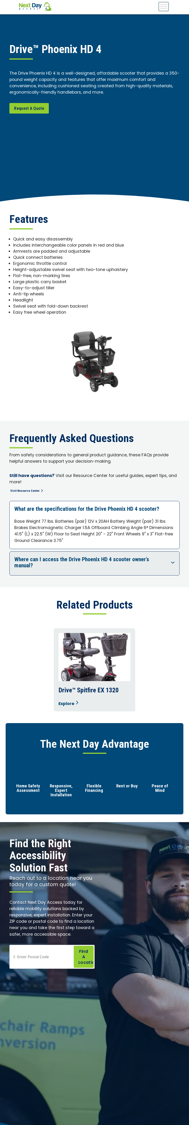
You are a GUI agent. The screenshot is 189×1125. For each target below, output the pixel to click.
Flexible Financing (94, 788)
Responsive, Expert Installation (61, 791)
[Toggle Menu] (163, 6)
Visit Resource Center (30, 490)
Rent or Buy (127, 786)
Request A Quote (29, 108)
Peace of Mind (160, 788)
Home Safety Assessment (28, 788)
